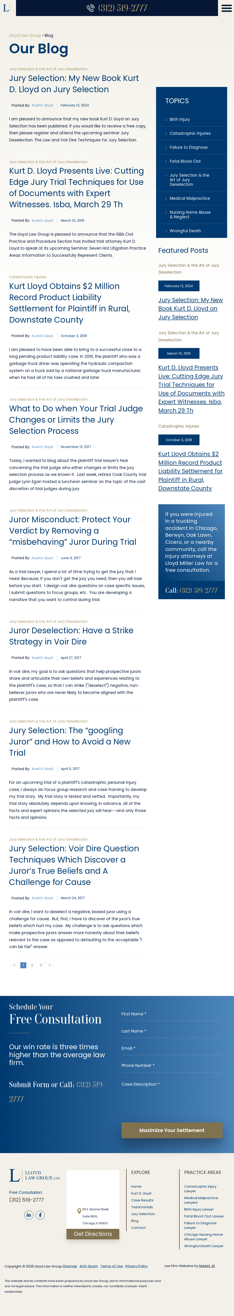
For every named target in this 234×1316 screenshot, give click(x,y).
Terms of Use (111, 1266)
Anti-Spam (89, 1266)
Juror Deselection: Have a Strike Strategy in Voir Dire (71, 636)
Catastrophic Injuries (190, 133)
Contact (138, 1227)
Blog (135, 1220)
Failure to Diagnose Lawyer (200, 1225)
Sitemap (70, 1266)
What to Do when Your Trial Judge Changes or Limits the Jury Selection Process (76, 420)
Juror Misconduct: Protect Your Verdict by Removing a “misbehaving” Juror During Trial (72, 530)
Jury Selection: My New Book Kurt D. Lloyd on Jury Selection (190, 308)
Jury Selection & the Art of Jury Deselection (189, 180)
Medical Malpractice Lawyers (201, 1200)
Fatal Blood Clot (185, 161)
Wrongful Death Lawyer (204, 1245)
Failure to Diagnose (189, 147)
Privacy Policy (136, 1266)
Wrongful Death (185, 231)
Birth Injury (180, 119)
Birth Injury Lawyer (199, 1209)
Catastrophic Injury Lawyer (200, 1188)
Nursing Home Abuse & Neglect (190, 215)
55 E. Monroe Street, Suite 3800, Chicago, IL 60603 (95, 1216)
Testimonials (142, 1207)
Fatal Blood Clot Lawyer (204, 1216)
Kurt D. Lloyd (141, 1193)
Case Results (142, 1200)
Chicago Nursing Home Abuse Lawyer (203, 1236)
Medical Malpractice (190, 198)
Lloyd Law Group (25, 35)
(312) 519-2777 (122, 8)
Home (136, 1186)
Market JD (207, 1266)
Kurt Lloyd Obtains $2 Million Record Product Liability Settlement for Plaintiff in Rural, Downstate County (190, 471)
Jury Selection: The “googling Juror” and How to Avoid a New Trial (70, 741)
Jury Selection (143, 1213)
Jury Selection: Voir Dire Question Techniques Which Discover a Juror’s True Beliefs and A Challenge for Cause (74, 865)
